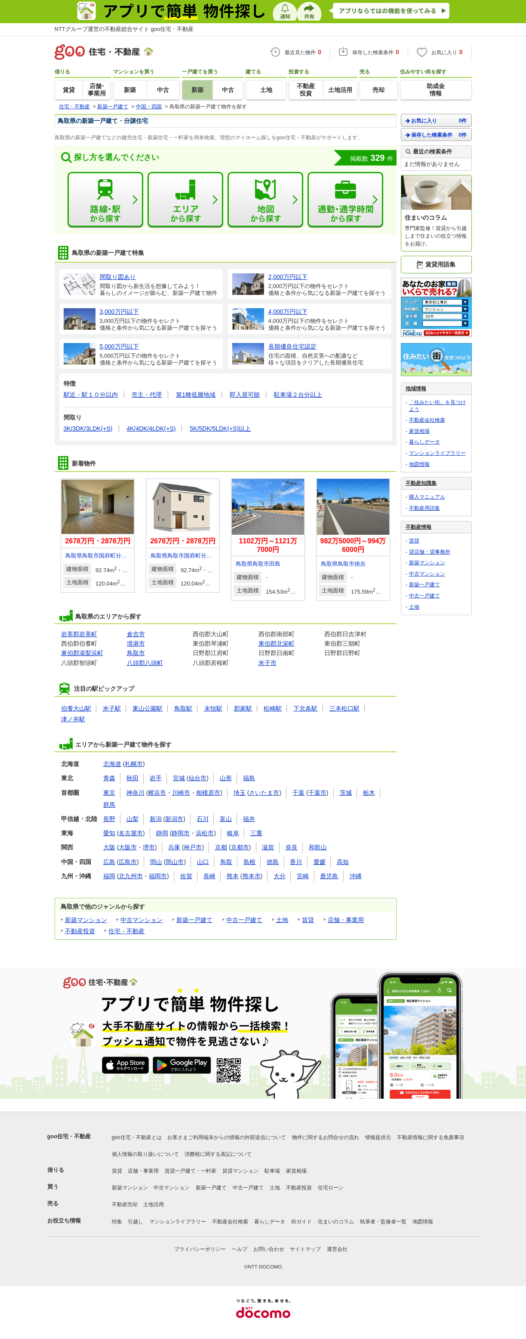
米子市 (267, 662)
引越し (135, 1222)
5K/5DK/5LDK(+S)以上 (220, 428)
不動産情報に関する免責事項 (430, 1137)
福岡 (109, 876)
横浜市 (157, 792)
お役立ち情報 (64, 1220)
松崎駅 (273, 708)
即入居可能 (245, 394)
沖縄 (356, 876)
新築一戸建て (194, 919)
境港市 (136, 643)
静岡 (162, 833)
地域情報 (416, 389)
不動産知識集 (421, 483)
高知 (343, 861)
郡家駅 (243, 708)
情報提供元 (378, 1137)
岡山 (156, 861)
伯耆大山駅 (76, 708)
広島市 (128, 861)
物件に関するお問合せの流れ (325, 1137)
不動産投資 (80, 931)
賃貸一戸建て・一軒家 (190, 1171)
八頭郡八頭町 (145, 662)
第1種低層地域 (195, 394)
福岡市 (158, 876)
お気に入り (436, 120)
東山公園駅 (147, 708)
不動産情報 (418, 527)
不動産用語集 (424, 508)
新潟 (156, 818)
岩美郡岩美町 (79, 634)
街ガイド (301, 1222)
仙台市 (197, 778)
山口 (203, 861)
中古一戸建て (244, 919)
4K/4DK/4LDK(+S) (150, 428)
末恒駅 (213, 708)
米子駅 (112, 708)
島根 (249, 861)
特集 (117, 1222)
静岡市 (181, 833)
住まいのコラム (336, 1222)
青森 (109, 778)
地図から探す (265, 200)
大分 (280, 876)
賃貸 (308, 919)
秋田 (132, 778)
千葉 (298, 792)
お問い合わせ (268, 1249)
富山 (226, 818)
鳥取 (226, 861)
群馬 (109, 804)
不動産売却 (125, 1204)
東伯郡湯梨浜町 (82, 653)
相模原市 (208, 792)
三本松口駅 (344, 708)
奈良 (292, 847)
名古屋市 (131, 833)
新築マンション (86, 919)
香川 (296, 861)
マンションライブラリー (437, 453)
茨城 (346, 792)
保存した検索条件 (436, 135)
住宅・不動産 (126, 931)
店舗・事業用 (346, 919)
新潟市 (174, 818)
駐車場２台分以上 (298, 394)
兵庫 (174, 847)
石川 (203, 818)
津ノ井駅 (73, 719)
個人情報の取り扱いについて (145, 1154)
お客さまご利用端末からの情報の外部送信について (226, 1137)
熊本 (233, 876)
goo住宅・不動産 (69, 1136)
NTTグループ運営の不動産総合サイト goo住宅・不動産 (124, 29)
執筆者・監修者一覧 (383, 1222)
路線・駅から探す (105, 200)
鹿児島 (329, 876)
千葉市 (317, 792)
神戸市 (193, 847)
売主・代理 (147, 394)
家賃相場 (419, 431)
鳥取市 (136, 653)
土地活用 (153, 1204)
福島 (249, 778)
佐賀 (186, 876)
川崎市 (181, 792)
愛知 (109, 833)
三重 (256, 833)
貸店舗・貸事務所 (429, 552)
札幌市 (134, 763)
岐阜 (233, 833)
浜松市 (205, 833)
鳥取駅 (183, 708)
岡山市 (175, 861)
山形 (226, 778)
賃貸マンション (240, 1171)
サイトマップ (305, 1249)
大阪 (109, 847)
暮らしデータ (424, 442)
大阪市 (128, 847)
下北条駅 (305, 708)
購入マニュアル (427, 497)
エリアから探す (185, 200)
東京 (109, 792)
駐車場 (272, 1171)
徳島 (273, 861)
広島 (109, 861)
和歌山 (318, 847)
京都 (221, 847)
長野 (109, 818)
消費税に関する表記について (218, 1154)
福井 (249, 818)
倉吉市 (136, 634)
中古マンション (141, 919)
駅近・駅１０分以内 (91, 394)
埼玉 (240, 792)
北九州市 (131, 876)
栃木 (369, 792)
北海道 (112, 763)
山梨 (132, 818)
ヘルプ (239, 1249)
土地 (282, 919)
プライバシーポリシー (200, 1249)
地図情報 (419, 464)
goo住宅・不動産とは (137, 1137)
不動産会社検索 (427, 420)
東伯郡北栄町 (276, 643)
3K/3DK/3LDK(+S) (88, 428)
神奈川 (135, 792)
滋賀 (268, 847)
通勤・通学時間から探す (345, 200)
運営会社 (337, 1249)
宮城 (179, 778)
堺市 (149, 847)
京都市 (240, 847)
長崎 (209, 876)
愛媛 (320, 861)
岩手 (156, 778)
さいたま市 (264, 792)
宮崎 (303, 876)
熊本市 (252, 876)
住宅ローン (331, 1188)
